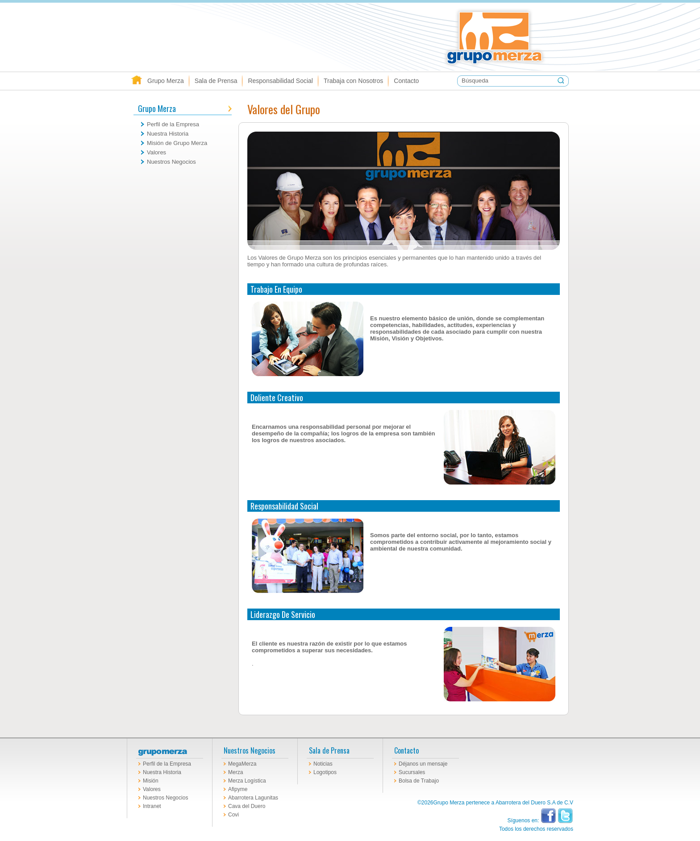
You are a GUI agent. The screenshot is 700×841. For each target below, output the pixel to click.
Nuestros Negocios (171, 161)
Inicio (136, 80)
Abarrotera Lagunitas (253, 798)
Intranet (152, 806)
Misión (150, 781)
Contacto (406, 80)
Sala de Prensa (216, 80)
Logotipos (325, 772)
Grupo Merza (553, 37)
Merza (235, 772)
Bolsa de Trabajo (419, 781)
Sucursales (412, 772)
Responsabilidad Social (280, 80)
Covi (233, 815)
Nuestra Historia (167, 133)
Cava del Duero (246, 806)
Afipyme (237, 789)
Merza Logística (247, 781)
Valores (156, 152)
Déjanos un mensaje (423, 764)
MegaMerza (242, 764)
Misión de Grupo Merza (177, 143)
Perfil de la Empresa (173, 124)
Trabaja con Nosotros (353, 80)
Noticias (323, 764)
